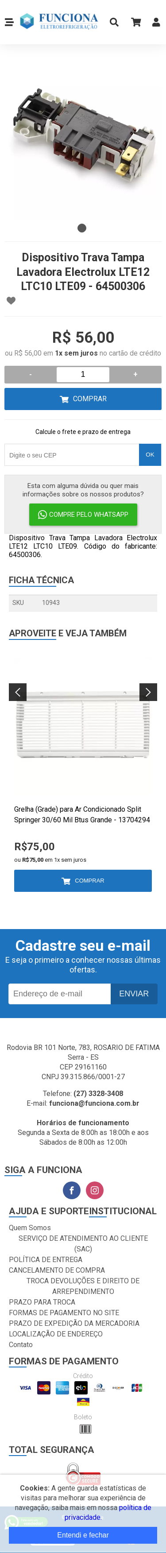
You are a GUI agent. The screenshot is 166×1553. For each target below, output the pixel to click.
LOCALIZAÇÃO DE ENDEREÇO (56, 1334)
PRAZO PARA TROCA (42, 1302)
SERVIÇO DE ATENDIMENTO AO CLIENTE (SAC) (83, 1243)
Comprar (90, 399)
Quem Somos (30, 1228)
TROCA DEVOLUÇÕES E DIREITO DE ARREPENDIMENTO (83, 1286)
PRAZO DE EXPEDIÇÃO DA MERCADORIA (74, 1323)
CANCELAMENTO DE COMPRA (57, 1270)
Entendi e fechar (83, 1535)
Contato (21, 1344)
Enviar (134, 993)
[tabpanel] (83, 140)
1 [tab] (81, 228)
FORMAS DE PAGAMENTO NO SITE (64, 1313)
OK (150, 454)
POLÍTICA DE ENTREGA (45, 1259)
